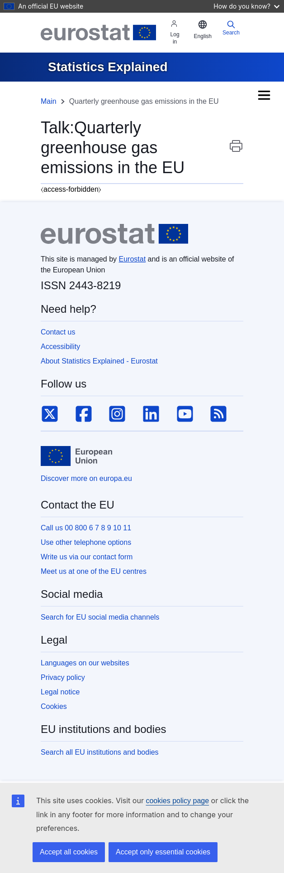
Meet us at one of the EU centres (94, 571)
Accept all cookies (69, 852)
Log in (175, 32)
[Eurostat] (98, 33)
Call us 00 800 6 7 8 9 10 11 (86, 528)
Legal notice (60, 692)
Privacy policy (63, 677)
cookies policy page (177, 801)
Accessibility (60, 346)
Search (231, 28)
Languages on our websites (85, 663)
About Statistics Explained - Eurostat (99, 361)
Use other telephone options (86, 542)
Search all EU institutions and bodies (100, 752)
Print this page (236, 150)
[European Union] (76, 456)
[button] (203, 30)
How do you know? (246, 6)
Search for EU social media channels (100, 617)
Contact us (58, 332)
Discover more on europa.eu (86, 478)
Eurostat (132, 259)
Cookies (54, 706)
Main (49, 101)
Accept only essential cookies (163, 852)
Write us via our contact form (87, 557)
